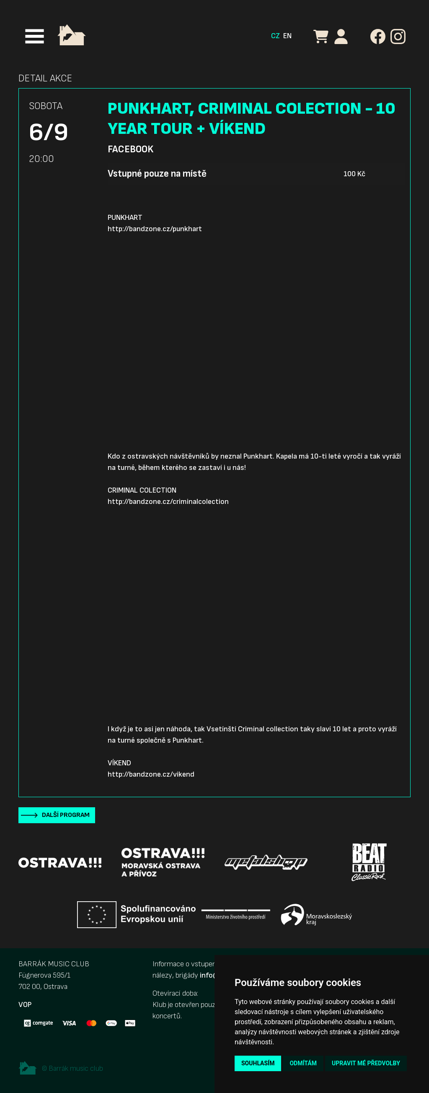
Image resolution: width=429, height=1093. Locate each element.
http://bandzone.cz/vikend (151, 774)
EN (287, 35)
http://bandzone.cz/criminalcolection (168, 501)
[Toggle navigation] (34, 36)
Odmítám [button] (303, 1063)
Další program (66, 815)
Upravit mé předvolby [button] (366, 1063)
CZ (275, 35)
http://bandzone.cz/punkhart (155, 228)
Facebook (130, 149)
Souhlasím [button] (257, 1063)
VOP (24, 1004)
